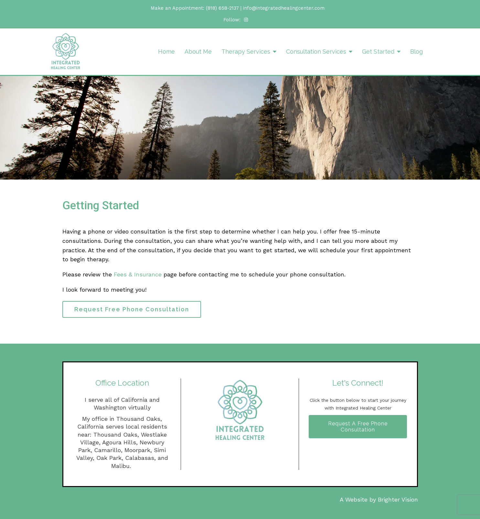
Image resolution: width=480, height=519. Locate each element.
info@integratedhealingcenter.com (284, 8)
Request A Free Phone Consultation (358, 426)
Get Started (378, 51)
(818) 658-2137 (222, 8)
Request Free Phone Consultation (131, 309)
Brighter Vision (398, 499)
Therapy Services (245, 51)
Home (166, 51)
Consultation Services (316, 51)
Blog (416, 51)
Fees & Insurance (138, 274)
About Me (198, 51)
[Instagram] (246, 20)
